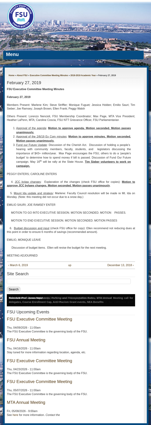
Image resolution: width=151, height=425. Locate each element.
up (69, 265)
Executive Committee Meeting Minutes (49, 75)
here (15, 414)
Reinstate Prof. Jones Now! (26, 297)
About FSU (22, 75)
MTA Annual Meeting (26, 402)
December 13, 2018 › (120, 265)
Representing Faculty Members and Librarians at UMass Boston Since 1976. (62, 43)
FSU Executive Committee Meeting (39, 319)
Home (11, 75)
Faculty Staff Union (28, 36)
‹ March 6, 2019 (18, 265)
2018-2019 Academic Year (83, 75)
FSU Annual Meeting (26, 340)
